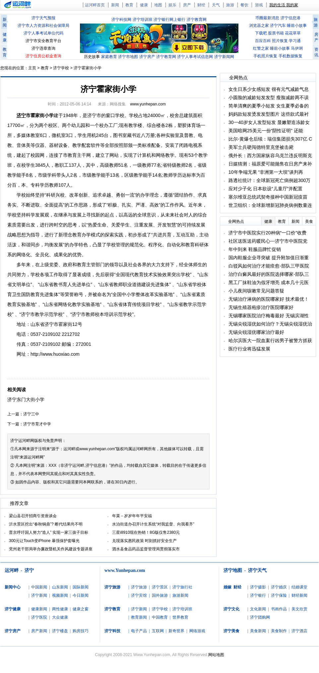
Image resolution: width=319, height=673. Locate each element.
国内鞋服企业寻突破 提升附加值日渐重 (268, 257)
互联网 (158, 631)
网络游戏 (197, 631)
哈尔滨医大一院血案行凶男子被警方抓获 (270, 340)
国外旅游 (160, 595)
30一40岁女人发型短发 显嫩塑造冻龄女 (269, 122)
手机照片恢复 (265, 56)
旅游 (230, 5)
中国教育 (160, 617)
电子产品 (139, 631)
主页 (32, 68)
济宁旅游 (139, 587)
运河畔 (12, 570)
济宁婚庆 (279, 587)
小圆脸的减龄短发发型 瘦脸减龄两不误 (268, 97)
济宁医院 (39, 617)
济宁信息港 (290, 18)
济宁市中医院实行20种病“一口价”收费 (267, 232)
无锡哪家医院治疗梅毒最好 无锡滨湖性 (268, 315)
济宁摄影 (258, 587)
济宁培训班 (143, 19)
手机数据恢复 (290, 56)
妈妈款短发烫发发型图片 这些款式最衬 (268, 114)
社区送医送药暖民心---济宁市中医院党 (267, 241)
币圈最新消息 (267, 18)
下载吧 (261, 33)
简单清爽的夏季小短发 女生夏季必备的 (268, 105)
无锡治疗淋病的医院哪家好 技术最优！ (268, 299)
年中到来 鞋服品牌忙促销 (254, 249)
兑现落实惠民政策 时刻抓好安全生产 (144, 540)
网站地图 (216, 654)
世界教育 (180, 617)
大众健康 (60, 617)
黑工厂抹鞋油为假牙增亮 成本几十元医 (268, 282)
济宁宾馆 (139, 595)
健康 (144, 5)
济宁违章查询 (43, 48)
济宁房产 (147, 56)
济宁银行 (258, 595)
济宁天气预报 (43, 18)
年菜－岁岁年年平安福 (132, 516)
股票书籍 (276, 33)
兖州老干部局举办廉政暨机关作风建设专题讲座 (51, 549)
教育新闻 (139, 617)
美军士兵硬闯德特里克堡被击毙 (260, 147)
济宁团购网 (260, 617)
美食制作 (279, 631)
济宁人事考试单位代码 (43, 33)
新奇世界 (176, 631)
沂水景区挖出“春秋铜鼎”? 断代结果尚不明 (46, 524)
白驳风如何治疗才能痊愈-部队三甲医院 (268, 266)
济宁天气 (257, 570)
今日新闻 (81, 595)
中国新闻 (39, 587)
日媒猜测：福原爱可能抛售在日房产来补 (270, 163)
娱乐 (172, 5)
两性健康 (60, 609)
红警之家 (261, 48)
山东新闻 (60, 587)
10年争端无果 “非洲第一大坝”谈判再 (265, 172)
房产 (187, 5)
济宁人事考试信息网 (195, 56)
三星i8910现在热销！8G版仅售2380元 (146, 532)
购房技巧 (81, 631)
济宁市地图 (128, 56)
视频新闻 (60, 595)
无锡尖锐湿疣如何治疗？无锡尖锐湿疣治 (270, 324)
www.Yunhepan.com (124, 570)
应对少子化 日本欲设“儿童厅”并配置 (265, 188)
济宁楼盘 (60, 631)
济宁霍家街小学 (87, 68)
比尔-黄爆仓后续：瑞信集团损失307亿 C (270, 139)
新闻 (115, 5)
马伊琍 (297, 48)
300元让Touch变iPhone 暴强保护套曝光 (44, 540)
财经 (201, 5)
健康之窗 (81, 609)
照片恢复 (280, 40)
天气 (216, 5)
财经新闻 (299, 595)
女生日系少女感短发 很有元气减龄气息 (268, 89)
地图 (158, 5)
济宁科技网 (121, 19)
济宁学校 (61, 68)
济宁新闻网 (224, 56)
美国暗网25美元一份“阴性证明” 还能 (265, 130)
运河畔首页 (95, 5)
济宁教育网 (197, 19)
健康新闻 (39, 609)
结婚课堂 (299, 587)
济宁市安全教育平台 (43, 40)
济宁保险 (279, 595)
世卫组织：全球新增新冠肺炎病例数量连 (270, 205)
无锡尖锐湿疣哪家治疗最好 (256, 332)
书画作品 (279, 609)
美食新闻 (258, 631)
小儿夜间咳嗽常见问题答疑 (256, 290)
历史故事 (92, 56)
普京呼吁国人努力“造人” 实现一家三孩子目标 (48, 532)
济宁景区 (160, 587)
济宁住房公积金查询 (43, 56)
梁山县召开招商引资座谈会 (33, 516)
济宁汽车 (278, 25)
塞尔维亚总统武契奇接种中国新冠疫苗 (267, 197)
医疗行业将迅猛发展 (249, 348)
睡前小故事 (297, 25)
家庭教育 (109, 56)
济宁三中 (31, 414)
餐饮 (244, 5)
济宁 (29, 570)
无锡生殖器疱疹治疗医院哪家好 (260, 307)
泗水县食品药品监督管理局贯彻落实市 (146, 549)
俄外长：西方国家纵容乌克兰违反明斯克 (270, 155)
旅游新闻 (180, 595)
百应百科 (263, 40)
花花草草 (293, 33)
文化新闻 (258, 609)
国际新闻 (81, 587)
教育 (129, 5)
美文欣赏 (299, 609)
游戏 (259, 5)
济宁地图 (232, 570)
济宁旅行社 (182, 587)
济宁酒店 (299, 631)
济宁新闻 (39, 595)
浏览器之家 (259, 25)
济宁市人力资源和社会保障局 (43, 25)
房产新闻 (39, 631)
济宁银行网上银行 (169, 19)
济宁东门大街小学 (25, 399)
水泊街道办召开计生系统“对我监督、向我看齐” (153, 524)
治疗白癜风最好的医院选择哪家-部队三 (268, 274)
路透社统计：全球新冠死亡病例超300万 (269, 180)
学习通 (295, 40)
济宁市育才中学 (37, 424)
